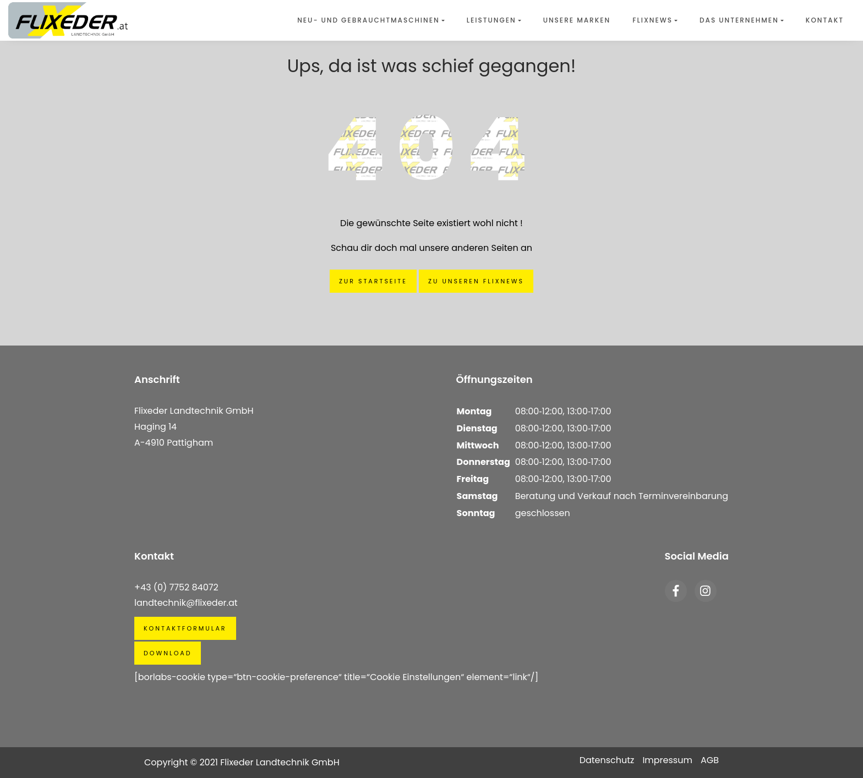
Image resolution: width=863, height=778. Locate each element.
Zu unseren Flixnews (476, 281)
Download (168, 653)
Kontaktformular (185, 628)
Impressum (667, 760)
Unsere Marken (577, 20)
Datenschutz (607, 760)
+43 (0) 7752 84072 (176, 587)
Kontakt (825, 20)
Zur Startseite (373, 281)
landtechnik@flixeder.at (186, 602)
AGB (710, 760)
